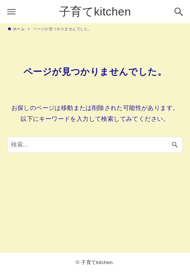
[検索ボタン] (178, 11)
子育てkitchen (95, 11)
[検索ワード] (95, 145)
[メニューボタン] (11, 11)
